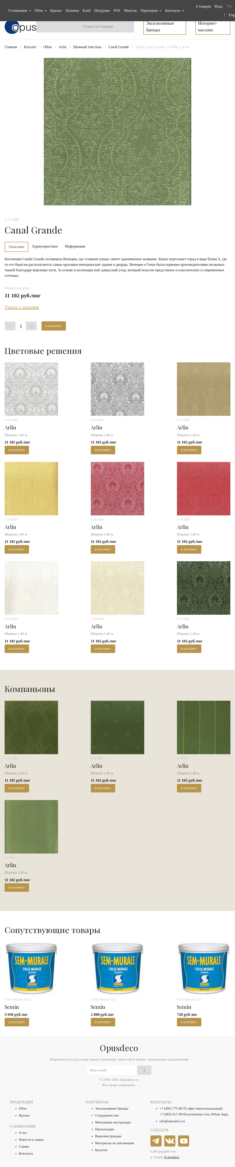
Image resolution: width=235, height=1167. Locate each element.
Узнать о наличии (22, 307)
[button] (202, 6)
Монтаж (130, 10)
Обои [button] (39, 10)
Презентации (104, 1129)
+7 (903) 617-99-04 (173, 1114)
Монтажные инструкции (113, 1122)
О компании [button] (18, 10)
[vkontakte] (170, 1141)
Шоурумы (102, 10)
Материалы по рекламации (114, 1143)
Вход (218, 6)
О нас (23, 1133)
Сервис (24, 1146)
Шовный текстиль (87, 47)
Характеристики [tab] (45, 246)
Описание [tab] (16, 247)
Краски (56, 10)
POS (117, 10)
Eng (232, 15)
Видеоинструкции (108, 1136)
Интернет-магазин (207, 26)
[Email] (119, 1070)
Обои (47, 47)
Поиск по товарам (98, 26)
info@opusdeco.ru (172, 1121)
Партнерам (150, 10)
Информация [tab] (75, 246)
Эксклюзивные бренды (160, 26)
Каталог (30, 47)
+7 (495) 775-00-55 (173, 1108)
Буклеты (101, 1150)
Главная (11, 47)
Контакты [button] (173, 10)
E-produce (171, 1157)
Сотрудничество (107, 1115)
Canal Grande (119, 47)
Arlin (62, 47)
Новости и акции (31, 1139)
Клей (87, 10)
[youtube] (184, 1141)
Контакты (26, 1153)
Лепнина (72, 10)
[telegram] (156, 1141)
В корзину (53, 326)
